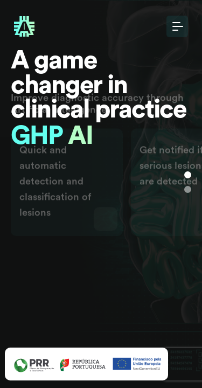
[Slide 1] (187, 174)
